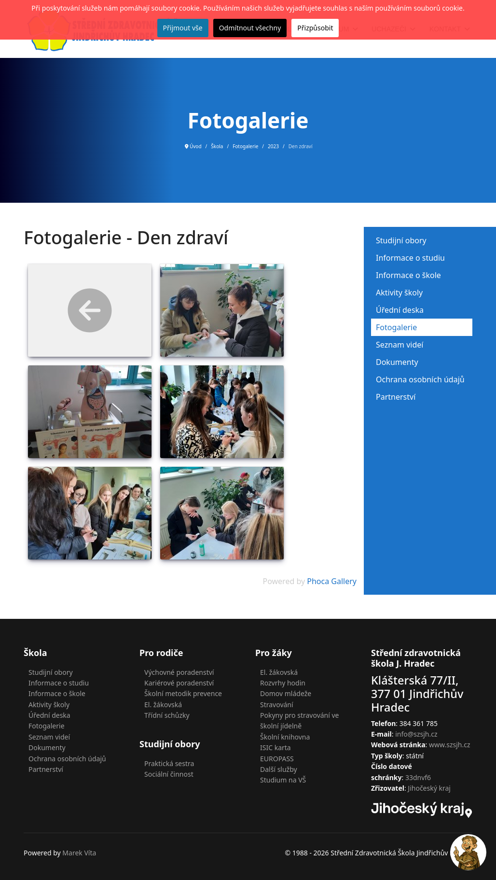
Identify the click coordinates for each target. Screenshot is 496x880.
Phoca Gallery (332, 581)
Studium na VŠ (283, 779)
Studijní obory (401, 240)
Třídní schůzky (167, 715)
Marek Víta (79, 852)
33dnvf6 (418, 777)
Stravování (276, 704)
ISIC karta (275, 747)
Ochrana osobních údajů (420, 379)
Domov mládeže (285, 693)
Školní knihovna (285, 736)
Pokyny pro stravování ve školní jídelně (299, 720)
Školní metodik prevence (183, 693)
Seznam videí (399, 344)
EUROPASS (277, 758)
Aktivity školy (399, 292)
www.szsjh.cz (449, 744)
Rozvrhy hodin (282, 682)
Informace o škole (408, 275)
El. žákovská (163, 704)
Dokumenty (397, 362)
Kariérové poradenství (179, 682)
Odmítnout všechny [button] (250, 27)
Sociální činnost (168, 774)
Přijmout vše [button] (183, 27)
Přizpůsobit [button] (315, 27)
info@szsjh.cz (416, 734)
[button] (468, 852)
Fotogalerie (396, 327)
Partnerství (395, 396)
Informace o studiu (410, 257)
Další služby (278, 769)
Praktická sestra (169, 763)
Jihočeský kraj (429, 788)
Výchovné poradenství (179, 672)
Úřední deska (400, 310)
